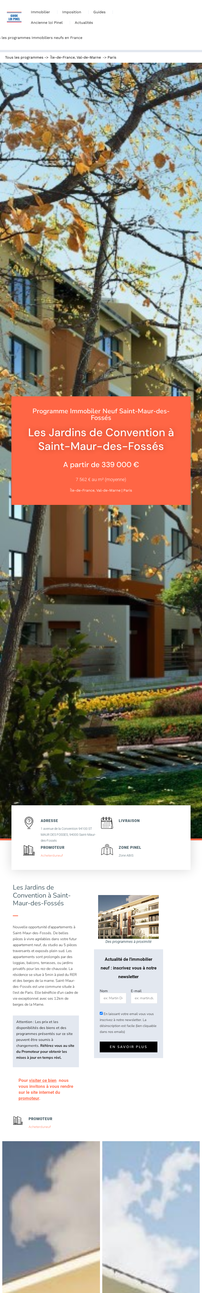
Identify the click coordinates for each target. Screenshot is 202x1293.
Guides (100, 12)
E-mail (136, 991)
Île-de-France (62, 57)
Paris (112, 57)
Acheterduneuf (52, 855)
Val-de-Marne (89, 57)
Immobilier (41, 12)
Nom (104, 991)
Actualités (84, 22)
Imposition (72, 12)
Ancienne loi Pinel (48, 22)
